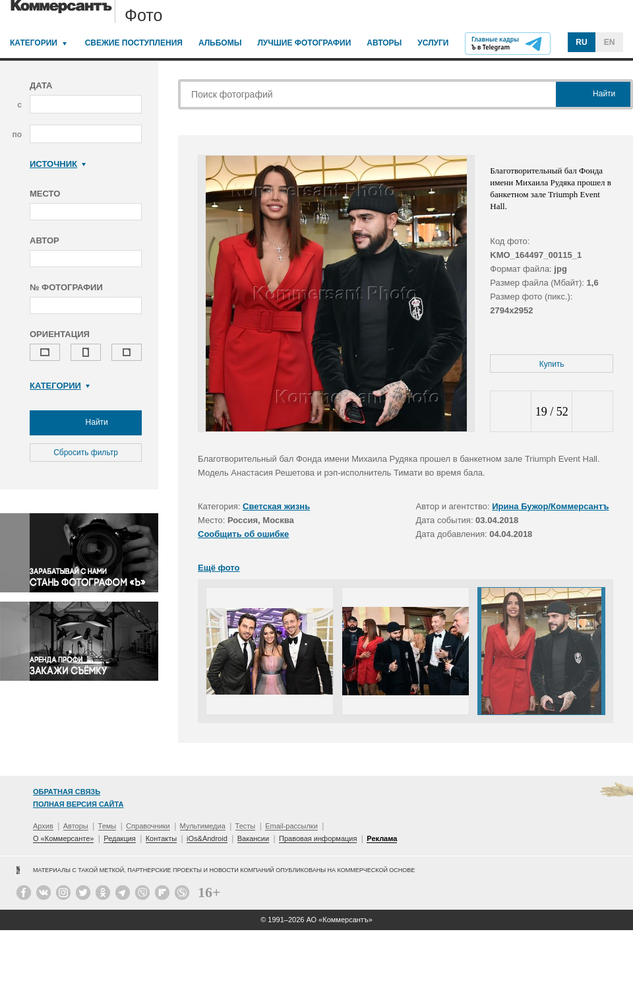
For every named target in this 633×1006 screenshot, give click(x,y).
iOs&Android (207, 838)
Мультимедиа (203, 826)
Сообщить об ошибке (243, 534)
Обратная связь (66, 792)
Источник (58, 164)
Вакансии (253, 838)
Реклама (382, 838)
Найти (85, 423)
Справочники (148, 826)
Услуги (432, 42)
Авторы (384, 42)
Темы (107, 826)
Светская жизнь (276, 506)
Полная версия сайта (78, 804)
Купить (551, 364)
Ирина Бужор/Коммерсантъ (550, 506)
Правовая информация (318, 838)
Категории (33, 42)
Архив (43, 826)
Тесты (245, 826)
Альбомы (220, 42)
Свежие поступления (134, 42)
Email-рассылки (291, 826)
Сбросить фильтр (85, 452)
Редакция (119, 838)
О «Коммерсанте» (63, 838)
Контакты (161, 838)
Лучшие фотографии (304, 42)
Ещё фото (218, 568)
